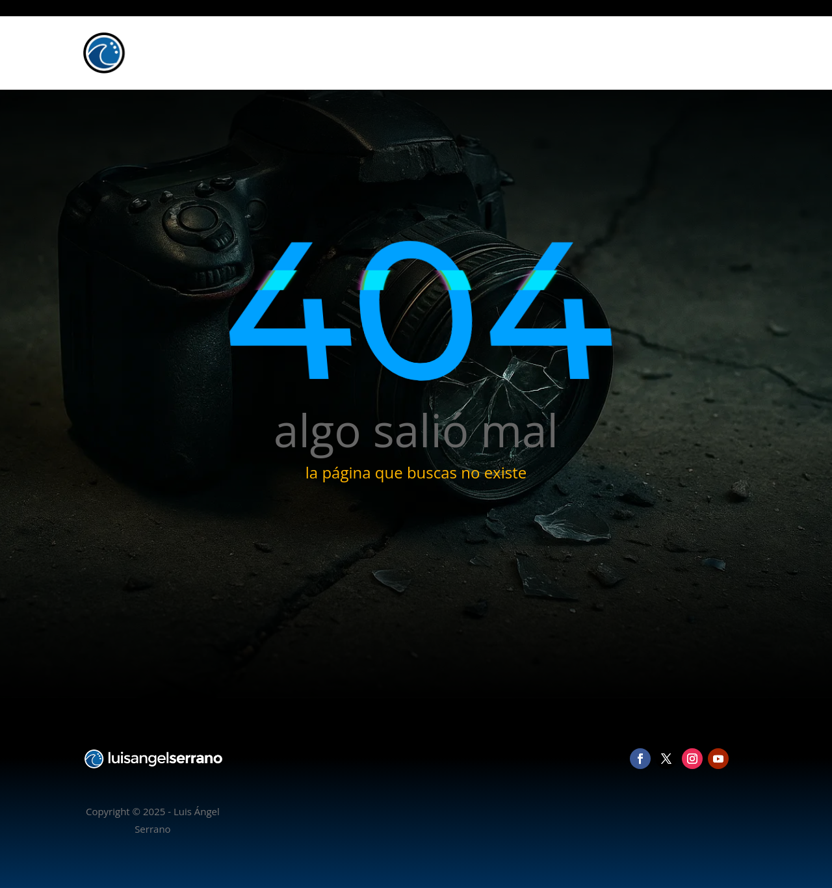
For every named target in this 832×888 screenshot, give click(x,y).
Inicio (540, 52)
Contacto (721, 52)
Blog (676, 52)
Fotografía (589, 52)
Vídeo (639, 52)
